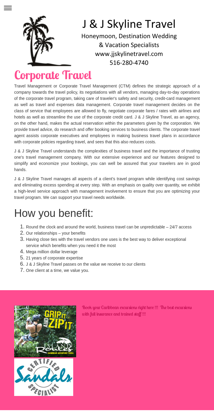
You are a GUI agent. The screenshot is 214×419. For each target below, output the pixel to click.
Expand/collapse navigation (107, 7)
